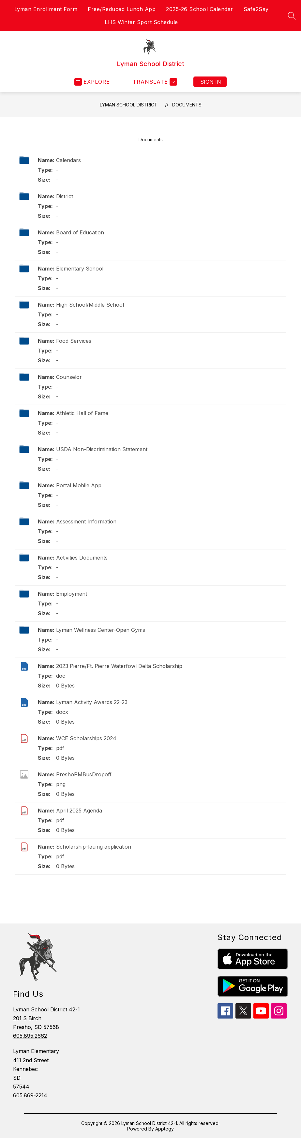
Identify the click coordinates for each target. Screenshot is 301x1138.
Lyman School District (129, 104)
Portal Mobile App (78, 485)
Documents (187, 104)
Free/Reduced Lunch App (122, 9)
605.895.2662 (30, 1036)
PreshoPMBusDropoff (84, 774)
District (64, 196)
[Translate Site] (154, 82)
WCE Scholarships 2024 (86, 738)
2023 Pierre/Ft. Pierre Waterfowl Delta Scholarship (119, 666)
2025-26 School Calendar (199, 9)
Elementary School (79, 268)
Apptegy (164, 1128)
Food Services (73, 341)
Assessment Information (86, 521)
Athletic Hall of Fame (82, 413)
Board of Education (80, 232)
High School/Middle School (90, 304)
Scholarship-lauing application (93, 846)
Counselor (69, 377)
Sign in (210, 81)
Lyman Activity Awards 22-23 (92, 702)
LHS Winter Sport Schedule (141, 22)
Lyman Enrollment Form (46, 9)
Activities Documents (82, 557)
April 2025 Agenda (79, 810)
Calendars (68, 160)
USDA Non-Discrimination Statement (101, 449)
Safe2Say (256, 9)
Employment (71, 593)
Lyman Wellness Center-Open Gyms (100, 630)
